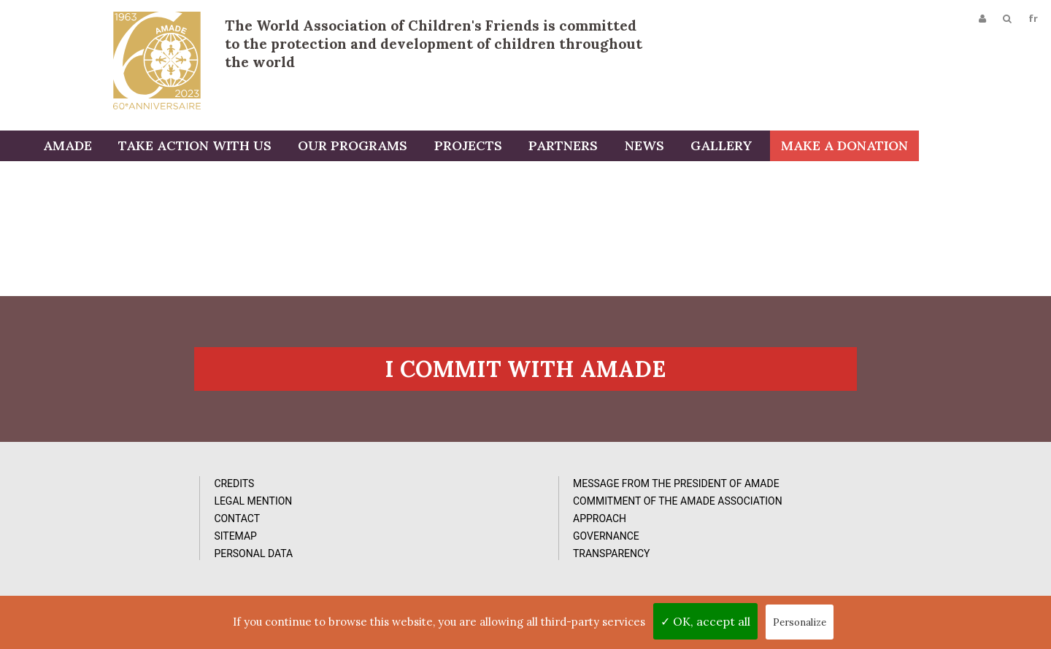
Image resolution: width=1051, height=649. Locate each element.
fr (1031, 19)
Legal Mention (127, 518)
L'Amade (157, 60)
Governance (367, 581)
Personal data (127, 571)
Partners (623, 147)
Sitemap (109, 553)
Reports (603, 536)
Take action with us (262, 147)
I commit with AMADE (525, 384)
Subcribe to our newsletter (860, 495)
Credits (108, 501)
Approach (361, 564)
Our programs (418, 147)
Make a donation (976, 147)
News (702, 147)
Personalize (799, 622)
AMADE (137, 147)
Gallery (776, 147)
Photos (600, 501)
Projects (531, 147)
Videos (598, 518)
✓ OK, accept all (705, 621)
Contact (111, 536)
